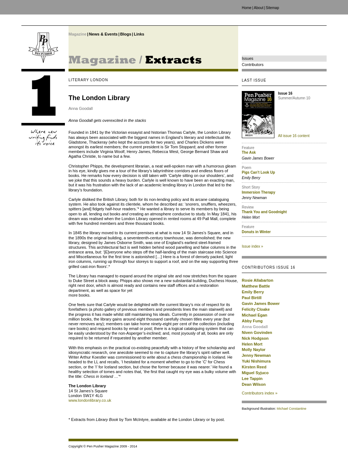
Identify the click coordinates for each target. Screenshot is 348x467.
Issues (247, 58)
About (258, 8)
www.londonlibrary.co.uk (90, 400)
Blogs (126, 34)
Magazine (78, 34)
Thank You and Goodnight (264, 212)
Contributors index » (259, 393)
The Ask (249, 152)
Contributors (253, 64)
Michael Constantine (292, 408)
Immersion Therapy (258, 192)
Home (247, 8)
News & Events (103, 34)
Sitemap (272, 8)
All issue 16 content (294, 136)
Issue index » (252, 246)
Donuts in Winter (256, 232)
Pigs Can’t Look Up (258, 172)
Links (139, 34)
